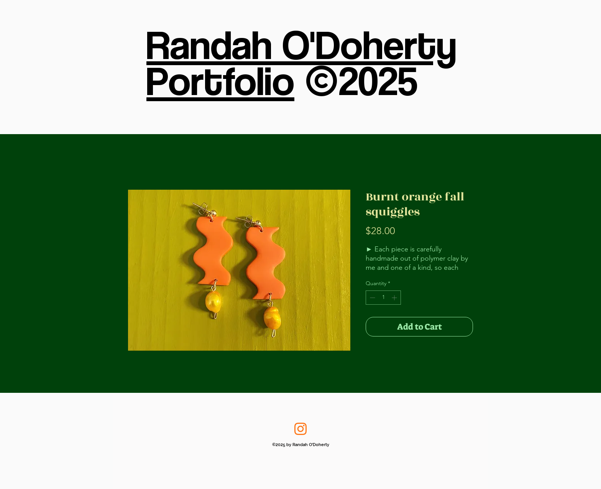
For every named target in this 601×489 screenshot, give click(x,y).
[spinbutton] (383, 297)
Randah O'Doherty (301, 44)
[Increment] (395, 297)
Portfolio (220, 80)
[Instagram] (300, 429)
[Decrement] (371, 297)
